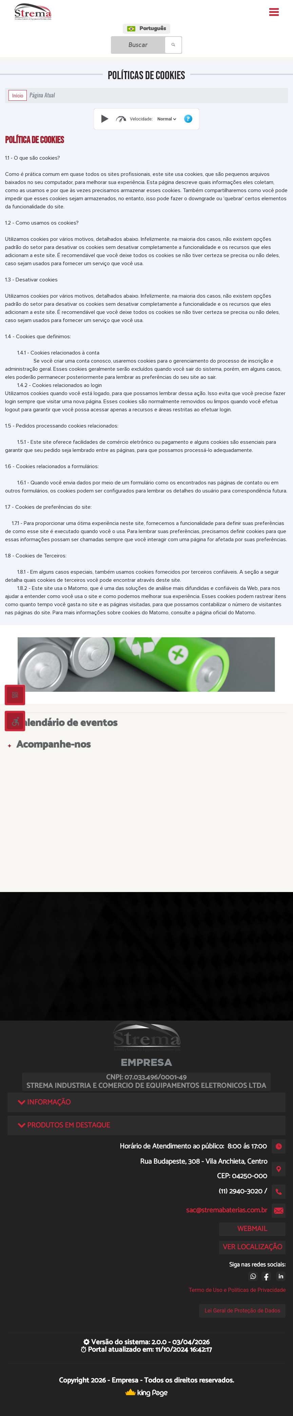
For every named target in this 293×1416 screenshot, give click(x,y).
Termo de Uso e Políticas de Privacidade (237, 1290)
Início (17, 95)
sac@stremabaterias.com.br (226, 1210)
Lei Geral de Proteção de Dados (242, 1310)
